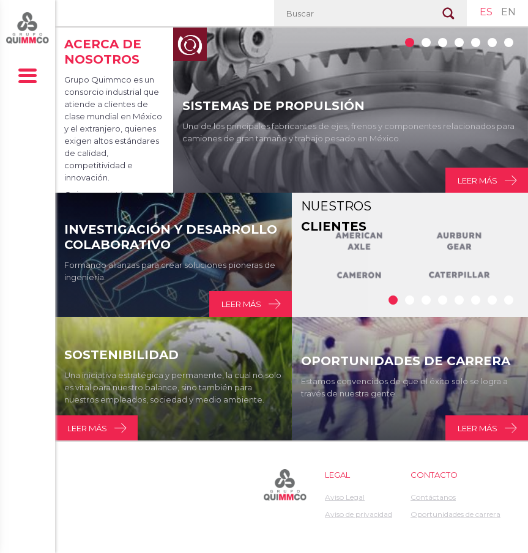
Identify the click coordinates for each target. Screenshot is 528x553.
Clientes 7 (508, 300)
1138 (442, 42)
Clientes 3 (442, 300)
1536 (459, 42)
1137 (426, 42)
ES (486, 12)
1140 (492, 42)
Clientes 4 (459, 300)
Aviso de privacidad (358, 514)
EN (508, 12)
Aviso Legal (345, 497)
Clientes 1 (409, 300)
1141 (508, 42)
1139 (475, 42)
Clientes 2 (426, 300)
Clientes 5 (475, 300)
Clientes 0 (393, 300)
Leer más (477, 180)
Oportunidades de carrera (455, 514)
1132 (409, 42)
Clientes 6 (492, 300)
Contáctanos (433, 497)
